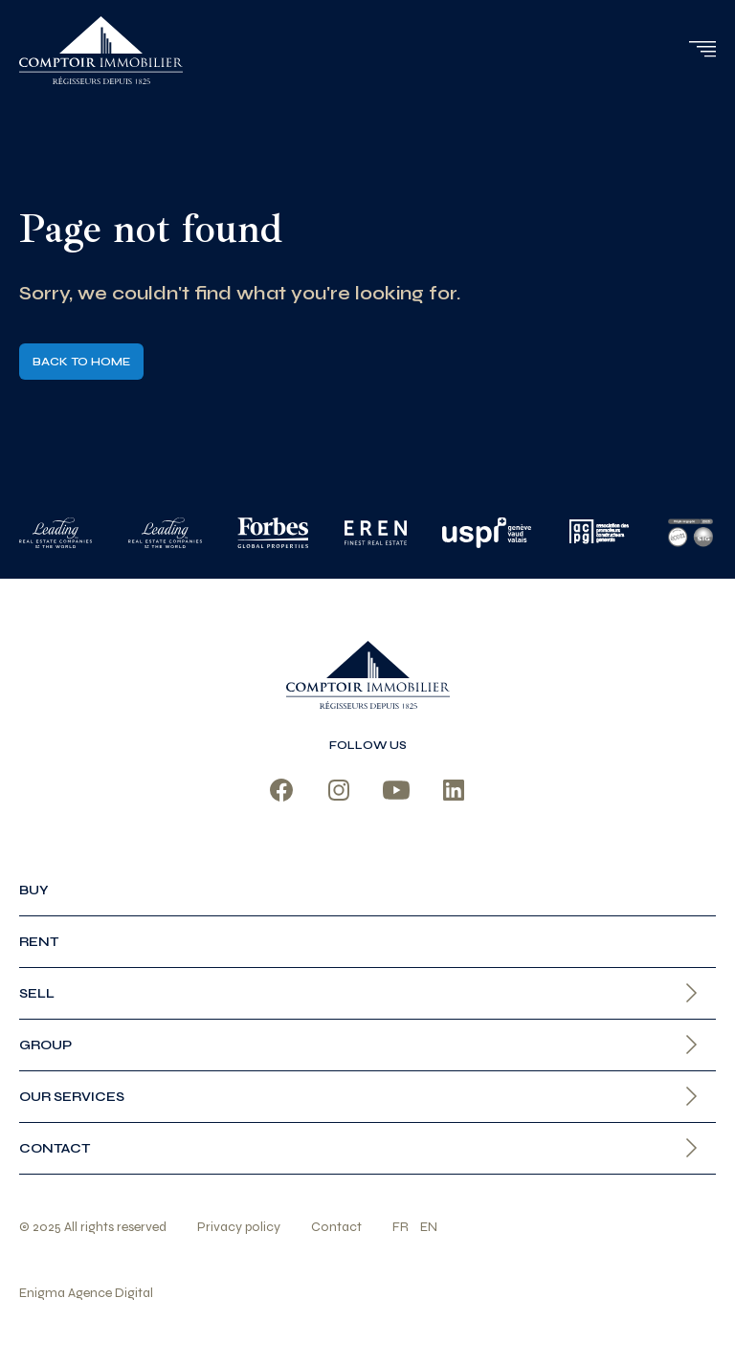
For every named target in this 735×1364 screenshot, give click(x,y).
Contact (54, 1148)
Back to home (81, 361)
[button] (701, 48)
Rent (38, 942)
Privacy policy (238, 1227)
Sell (37, 993)
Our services (71, 1097)
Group (45, 1045)
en (428, 1227)
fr (400, 1227)
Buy (34, 890)
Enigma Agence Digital (86, 1293)
